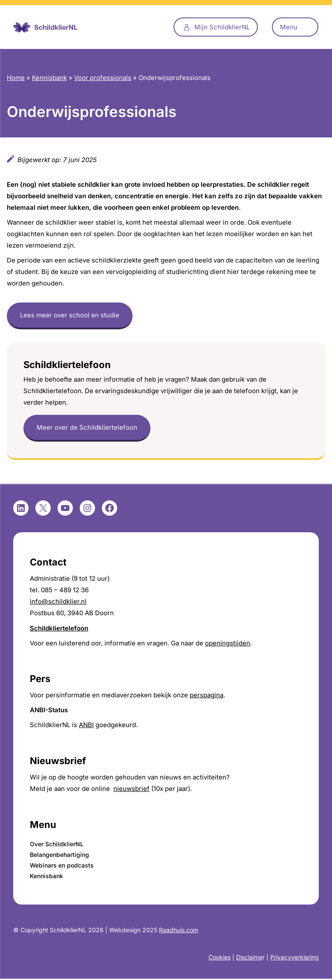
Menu (288, 27)
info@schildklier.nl (58, 601)
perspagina (206, 695)
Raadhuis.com (178, 929)
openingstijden (227, 643)
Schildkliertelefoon (59, 628)
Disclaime (249, 957)
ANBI (86, 725)
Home (16, 78)
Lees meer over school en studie (69, 315)
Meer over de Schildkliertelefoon (87, 427)
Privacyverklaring (294, 957)
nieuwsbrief (131, 789)
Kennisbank (49, 78)
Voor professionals (102, 78)
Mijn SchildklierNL (222, 27)
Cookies (219, 957)
